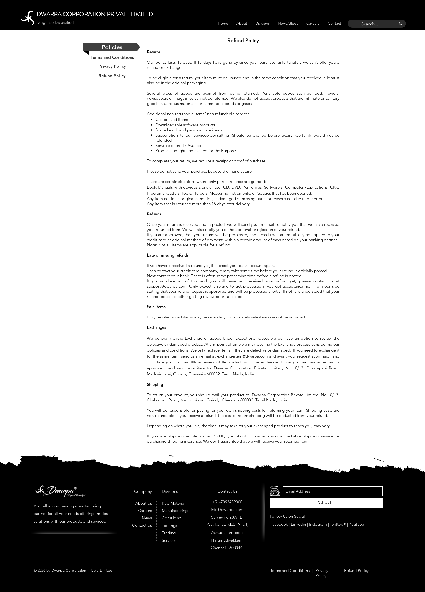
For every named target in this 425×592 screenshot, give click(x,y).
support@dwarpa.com (166, 286)
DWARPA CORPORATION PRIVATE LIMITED (95, 14)
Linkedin (298, 524)
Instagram (318, 524)
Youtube (356, 524)
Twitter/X (338, 524)
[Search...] (374, 24)
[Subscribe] (326, 503)
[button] (262, 25)
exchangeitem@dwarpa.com (242, 356)
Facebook (279, 524)
